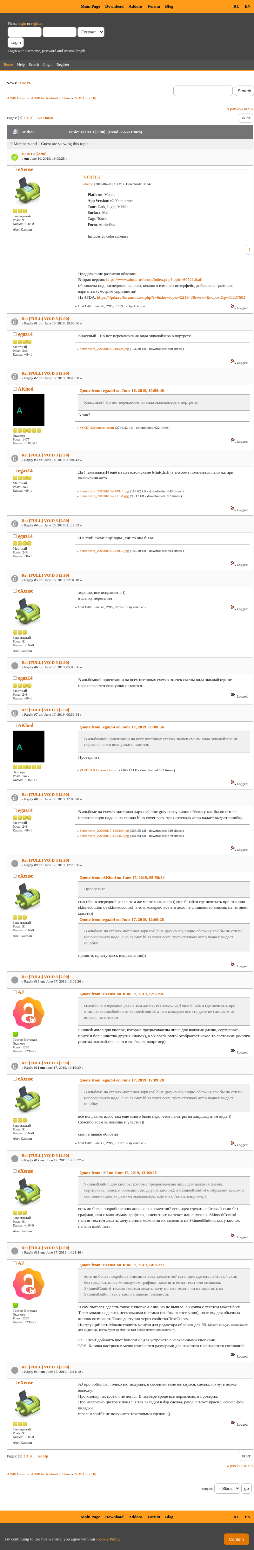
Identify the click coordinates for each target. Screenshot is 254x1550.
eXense (25, 169)
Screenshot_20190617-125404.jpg (104, 830)
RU (236, 6)
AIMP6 (24, 82)
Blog (169, 6)
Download (114, 6)
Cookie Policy (109, 1539)
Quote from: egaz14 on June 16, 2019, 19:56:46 (121, 390)
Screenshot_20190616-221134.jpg (104, 496)
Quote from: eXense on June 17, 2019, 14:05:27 (121, 1264)
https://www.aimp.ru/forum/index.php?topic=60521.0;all (154, 279)
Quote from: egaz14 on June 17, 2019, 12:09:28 (121, 919)
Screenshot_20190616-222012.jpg (104, 551)
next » (248, 108)
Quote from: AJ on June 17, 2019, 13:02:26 (118, 1172)
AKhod (26, 389)
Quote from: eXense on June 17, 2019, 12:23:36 (121, 993)
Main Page (90, 6)
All (32, 118)
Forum (154, 6)
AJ (21, 992)
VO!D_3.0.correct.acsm (96, 427)
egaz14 (25, 334)
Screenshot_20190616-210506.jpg (104, 349)
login (22, 23)
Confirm (236, 1539)
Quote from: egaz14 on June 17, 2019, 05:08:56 (121, 727)
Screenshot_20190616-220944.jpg (104, 491)
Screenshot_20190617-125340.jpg (104, 836)
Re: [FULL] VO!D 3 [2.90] (45, 318)
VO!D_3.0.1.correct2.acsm (98, 770)
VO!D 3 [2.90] (34, 153)
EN (247, 6)
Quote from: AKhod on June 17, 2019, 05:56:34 (121, 877)
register (36, 23)
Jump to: (207, 1489)
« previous (235, 108)
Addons (136, 6)
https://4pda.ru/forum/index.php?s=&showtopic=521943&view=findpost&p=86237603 (171, 297)
